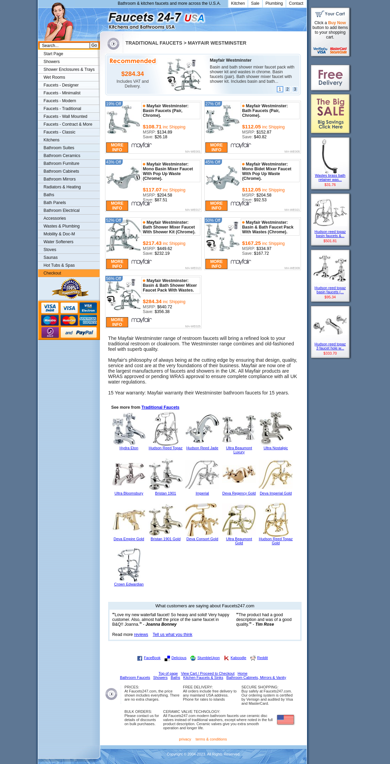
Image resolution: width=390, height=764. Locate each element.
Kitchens (52, 140)
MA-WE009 (292, 268)
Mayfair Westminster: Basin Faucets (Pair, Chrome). (166, 111)
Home (243, 673)
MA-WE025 (193, 326)
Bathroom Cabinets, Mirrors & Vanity (256, 677)
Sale (255, 3)
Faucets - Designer (61, 85)
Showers (52, 61)
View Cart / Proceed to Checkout (208, 673)
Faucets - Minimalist (62, 93)
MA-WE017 (193, 210)
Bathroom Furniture (61, 163)
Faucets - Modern (60, 100)
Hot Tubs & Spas (59, 265)
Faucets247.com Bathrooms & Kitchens (103, 18)
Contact (296, 3)
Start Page (53, 53)
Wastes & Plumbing (62, 226)
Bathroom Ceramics (62, 155)
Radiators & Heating (62, 187)
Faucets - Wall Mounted (65, 116)
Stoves (50, 249)
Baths (49, 194)
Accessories (55, 218)
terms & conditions (211, 739)
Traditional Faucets (160, 407)
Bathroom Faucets (135, 677)
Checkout (52, 273)
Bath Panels (55, 202)
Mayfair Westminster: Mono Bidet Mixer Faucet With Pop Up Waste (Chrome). (266, 171)
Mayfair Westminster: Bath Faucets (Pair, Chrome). (265, 111)
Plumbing (274, 3)
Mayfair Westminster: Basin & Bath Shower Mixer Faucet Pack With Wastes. (170, 285)
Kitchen (238, 3)
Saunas (51, 257)
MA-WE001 (193, 152)
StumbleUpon (208, 658)
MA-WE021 (292, 210)
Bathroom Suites (59, 147)
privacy (185, 739)
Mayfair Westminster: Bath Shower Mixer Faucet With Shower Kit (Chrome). (169, 227)
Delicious (178, 658)
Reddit (262, 658)
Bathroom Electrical (62, 210)
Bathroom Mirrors (60, 179)
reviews (141, 634)
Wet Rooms (54, 77)
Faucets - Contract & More (68, 124)
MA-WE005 (292, 152)
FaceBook (152, 658)
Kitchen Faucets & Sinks (203, 677)
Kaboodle (238, 658)
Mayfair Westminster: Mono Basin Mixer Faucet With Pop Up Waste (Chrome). (168, 171)
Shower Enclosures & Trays (69, 69)
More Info (117, 147)
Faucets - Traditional (62, 108)
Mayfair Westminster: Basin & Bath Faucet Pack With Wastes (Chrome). (267, 227)
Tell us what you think (172, 634)
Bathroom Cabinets (61, 171)
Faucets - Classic (59, 132)
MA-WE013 (193, 268)
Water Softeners (58, 241)
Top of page (168, 673)
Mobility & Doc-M (59, 234)
